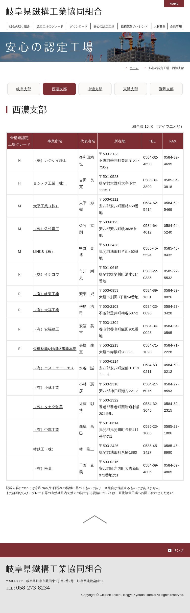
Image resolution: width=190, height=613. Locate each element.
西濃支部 (59, 89)
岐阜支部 (23, 89)
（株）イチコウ (46, 274)
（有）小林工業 (46, 387)
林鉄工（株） (44, 449)
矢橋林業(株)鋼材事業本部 (54, 349)
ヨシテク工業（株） (50, 183)
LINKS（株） (44, 251)
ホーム (134, 68)
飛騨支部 (166, 89)
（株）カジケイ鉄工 (50, 160)
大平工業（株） (46, 206)
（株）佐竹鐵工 (46, 229)
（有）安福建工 (46, 329)
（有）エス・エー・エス (53, 368)
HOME (174, 3)
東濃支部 (130, 89)
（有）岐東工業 (46, 294)
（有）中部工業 (46, 429)
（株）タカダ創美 (48, 407)
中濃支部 (95, 89)
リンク (178, 550)
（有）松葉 (42, 468)
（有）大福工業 (46, 310)
